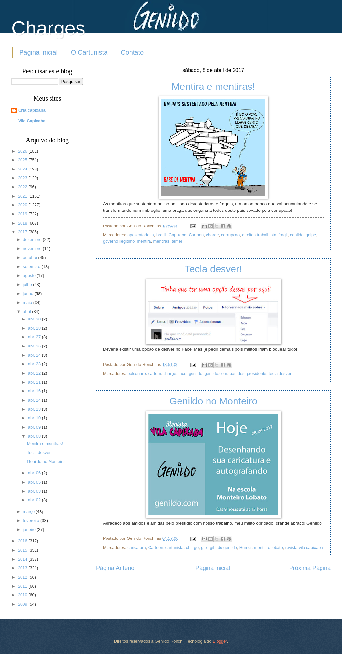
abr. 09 (35, 427)
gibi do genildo (223, 547)
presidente (256, 373)
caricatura (136, 547)
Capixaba (177, 234)
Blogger (220, 641)
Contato (132, 52)
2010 (23, 595)
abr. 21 (35, 382)
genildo (297, 234)
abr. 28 (35, 328)
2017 (23, 231)
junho (28, 293)
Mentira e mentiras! (213, 86)
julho (28, 284)
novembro (33, 248)
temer (177, 241)
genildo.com (216, 373)
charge (212, 234)
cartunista (174, 547)
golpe (311, 234)
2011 (23, 586)
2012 (23, 577)
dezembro (33, 239)
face (182, 373)
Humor (245, 547)
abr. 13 (35, 409)
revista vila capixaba (304, 547)
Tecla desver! (213, 269)
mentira (144, 241)
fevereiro (31, 520)
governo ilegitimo (119, 241)
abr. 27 (35, 336)
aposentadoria (140, 234)
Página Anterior (116, 568)
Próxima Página (310, 568)
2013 (23, 567)
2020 (23, 204)
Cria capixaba (32, 110)
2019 (23, 213)
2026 (23, 151)
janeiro (29, 529)
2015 (23, 550)
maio (28, 302)
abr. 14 (35, 400)
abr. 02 (35, 499)
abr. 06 (35, 472)
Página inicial (38, 52)
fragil (283, 234)
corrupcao (230, 234)
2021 (23, 196)
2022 (23, 186)
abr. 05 (35, 482)
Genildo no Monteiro (213, 401)
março (29, 511)
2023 (23, 177)
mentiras (161, 241)
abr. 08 (35, 436)
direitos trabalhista (259, 234)
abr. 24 (35, 355)
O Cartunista (89, 52)
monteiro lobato (268, 547)
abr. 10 (35, 418)
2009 (23, 604)
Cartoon (196, 234)
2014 (23, 559)
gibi (204, 547)
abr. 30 (35, 319)
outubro (30, 257)
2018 (23, 223)
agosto (29, 275)
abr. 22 (35, 373)
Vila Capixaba (32, 120)
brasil (161, 234)
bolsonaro (136, 373)
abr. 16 (35, 390)
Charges (48, 28)
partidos (237, 373)
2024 (23, 169)
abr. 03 (35, 491)
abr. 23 (35, 363)
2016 (23, 540)
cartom (154, 373)
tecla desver (280, 373)
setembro (32, 266)
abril (27, 311)
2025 (23, 159)
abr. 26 (35, 346)
